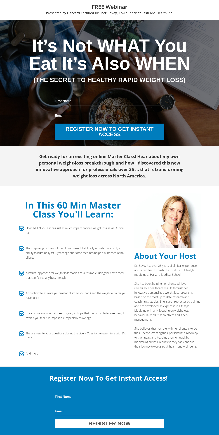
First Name (63, 101)
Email (59, 115)
